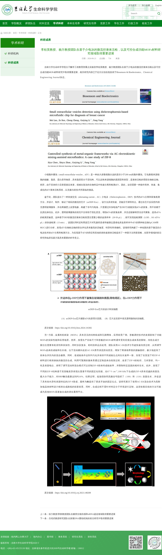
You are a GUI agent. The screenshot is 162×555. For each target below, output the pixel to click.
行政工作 (133, 23)
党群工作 (105, 23)
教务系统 (62, 537)
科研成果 (32, 33)
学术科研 (58, 23)
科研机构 (13, 53)
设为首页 (132, 5)
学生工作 (119, 23)
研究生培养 (90, 23)
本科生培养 (73, 23)
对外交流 (44, 23)
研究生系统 (77, 537)
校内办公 (37, 537)
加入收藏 (146, 5)
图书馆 (50, 537)
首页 (5, 23)
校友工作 (147, 23)
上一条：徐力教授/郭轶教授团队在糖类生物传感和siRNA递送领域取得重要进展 (77, 514)
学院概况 (16, 23)
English (158, 5)
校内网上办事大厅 (19, 537)
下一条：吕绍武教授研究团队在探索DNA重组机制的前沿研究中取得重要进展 (77, 518)
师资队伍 (30, 23)
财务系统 (92, 537)
